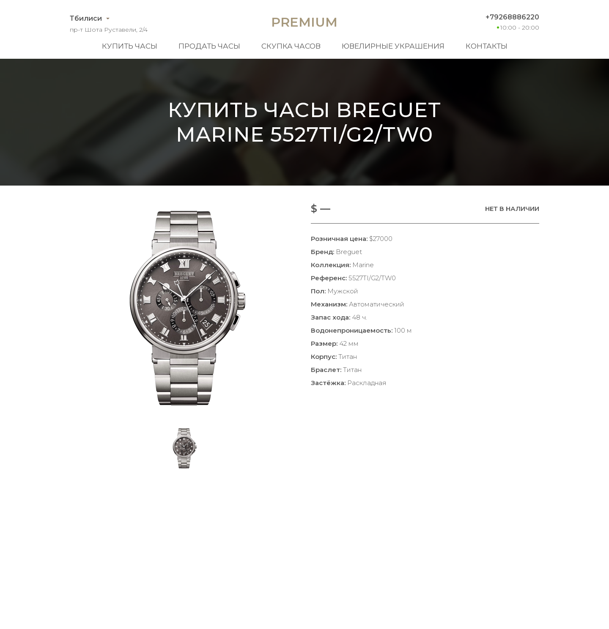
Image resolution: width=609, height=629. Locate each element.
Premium (304, 22)
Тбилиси (86, 18)
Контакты (487, 46)
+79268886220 (512, 17)
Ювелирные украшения (393, 46)
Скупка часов (291, 46)
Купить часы (129, 46)
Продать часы (209, 46)
